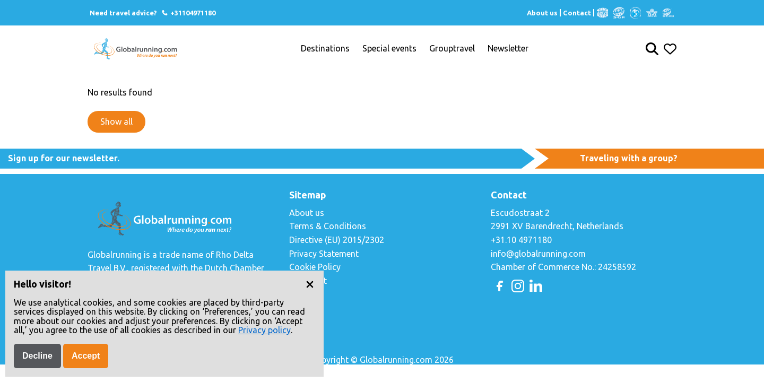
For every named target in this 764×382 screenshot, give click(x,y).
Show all (116, 121)
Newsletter (508, 48)
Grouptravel (452, 48)
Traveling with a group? (629, 158)
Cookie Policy (315, 267)
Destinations (325, 48)
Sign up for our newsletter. (63, 158)
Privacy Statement (324, 253)
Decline (37, 355)
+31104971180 (188, 12)
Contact (577, 12)
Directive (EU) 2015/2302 (336, 240)
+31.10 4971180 (521, 240)
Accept (86, 355)
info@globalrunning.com (538, 253)
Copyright (308, 280)
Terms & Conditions (327, 226)
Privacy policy (264, 330)
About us (542, 12)
